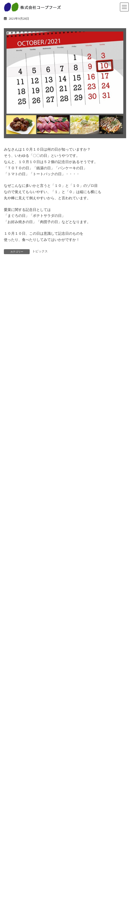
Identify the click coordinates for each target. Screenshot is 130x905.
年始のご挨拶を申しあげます (52, 538)
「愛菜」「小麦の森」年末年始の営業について (67, 568)
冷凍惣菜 (13, 677)
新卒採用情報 (16, 816)
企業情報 (13, 755)
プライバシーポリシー (22, 877)
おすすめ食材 (40, 509)
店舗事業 (13, 711)
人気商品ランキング (21, 686)
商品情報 (13, 650)
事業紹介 (13, 703)
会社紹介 (13, 834)
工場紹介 (13, 730)
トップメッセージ (19, 764)
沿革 (10, 782)
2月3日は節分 (40, 480)
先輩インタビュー (19, 852)
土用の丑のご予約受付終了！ (52, 451)
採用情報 (13, 807)
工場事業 (13, 721)
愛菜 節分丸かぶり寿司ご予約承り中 (59, 421)
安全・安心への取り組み (24, 739)
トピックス (40, 251)
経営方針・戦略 (18, 773)
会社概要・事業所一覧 (22, 791)
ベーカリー (14, 668)
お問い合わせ (16, 868)
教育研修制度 (16, 843)
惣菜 (10, 659)
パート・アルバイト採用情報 (27, 825)
